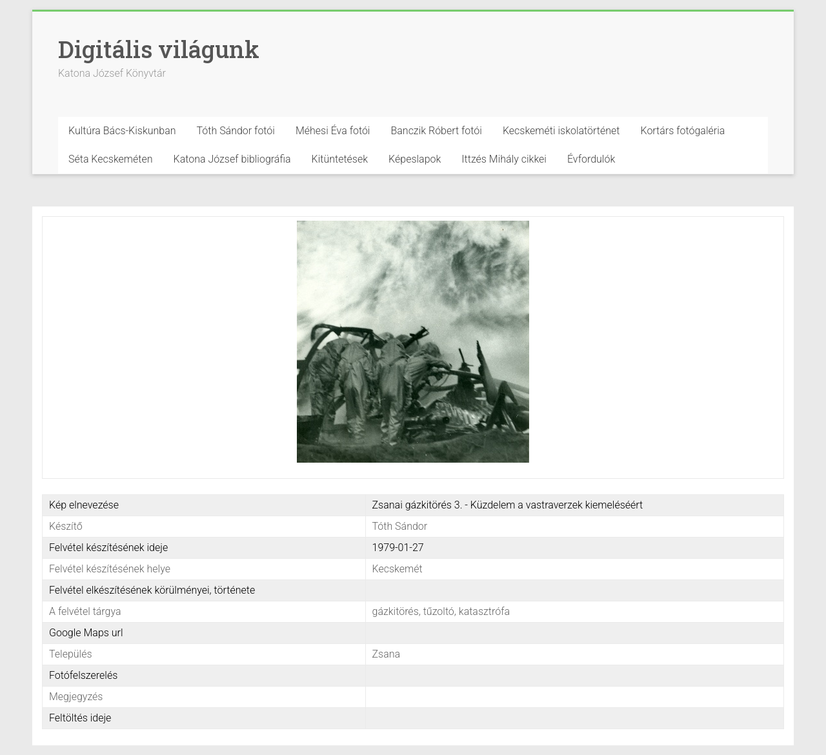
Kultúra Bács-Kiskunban (122, 131)
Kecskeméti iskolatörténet (561, 131)
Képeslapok (414, 159)
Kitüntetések (340, 159)
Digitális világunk (158, 49)
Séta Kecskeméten (110, 159)
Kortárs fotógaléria (682, 131)
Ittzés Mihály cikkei (504, 159)
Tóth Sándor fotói (236, 131)
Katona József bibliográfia (232, 159)
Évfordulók (591, 159)
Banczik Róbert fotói (435, 131)
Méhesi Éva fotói (333, 131)
